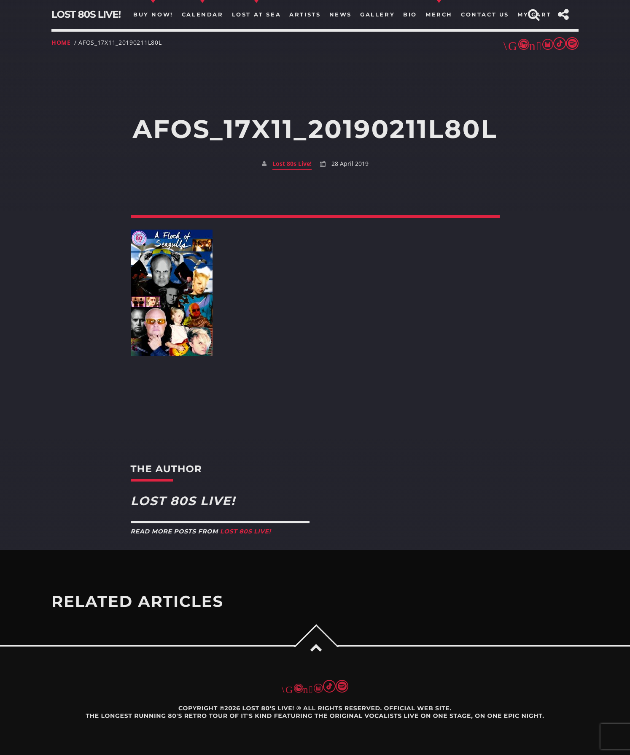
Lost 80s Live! (292, 164)
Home (61, 42)
